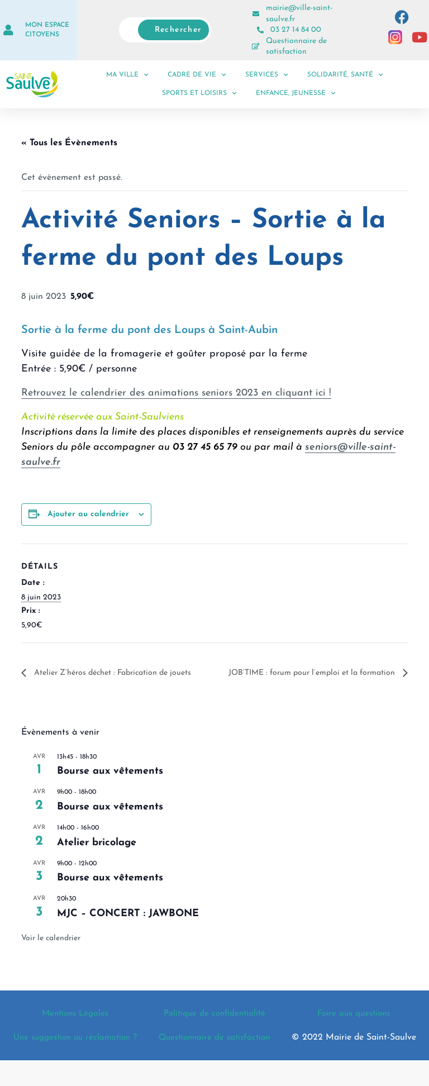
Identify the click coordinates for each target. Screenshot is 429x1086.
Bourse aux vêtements (110, 784)
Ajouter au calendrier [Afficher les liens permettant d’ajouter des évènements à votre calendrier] (88, 514)
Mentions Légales (75, 1026)
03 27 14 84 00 (295, 30)
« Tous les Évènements (69, 143)
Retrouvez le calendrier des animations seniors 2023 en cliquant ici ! (176, 393)
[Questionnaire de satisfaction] (255, 46)
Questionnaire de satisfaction (214, 1056)
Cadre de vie (197, 75)
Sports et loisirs (199, 93)
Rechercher (178, 30)
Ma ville (127, 75)
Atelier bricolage (96, 855)
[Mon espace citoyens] (8, 30)
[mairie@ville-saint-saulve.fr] (255, 14)
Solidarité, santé (345, 75)
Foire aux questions (353, 1026)
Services (266, 75)
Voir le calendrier (50, 951)
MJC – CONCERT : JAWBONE (128, 927)
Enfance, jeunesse (295, 93)
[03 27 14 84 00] (260, 30)
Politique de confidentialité (214, 1026)
